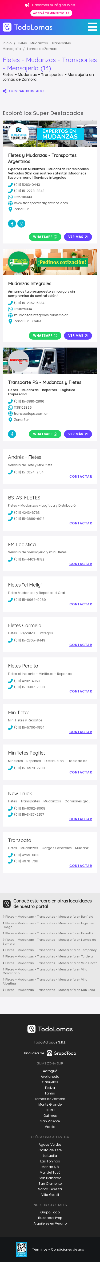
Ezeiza (50, 1087)
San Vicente (50, 1121)
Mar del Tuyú (50, 1172)
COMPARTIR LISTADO (23, 90)
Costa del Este (50, 1150)
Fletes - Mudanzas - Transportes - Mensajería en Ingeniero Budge (49, 925)
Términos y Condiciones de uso (58, 1249)
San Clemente (50, 1183)
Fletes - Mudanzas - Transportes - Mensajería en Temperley (50, 950)
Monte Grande (50, 1104)
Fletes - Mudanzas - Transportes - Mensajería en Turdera (48, 956)
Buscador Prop (50, 1218)
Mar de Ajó (50, 1167)
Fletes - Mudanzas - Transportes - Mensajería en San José (49, 990)
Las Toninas (50, 1161)
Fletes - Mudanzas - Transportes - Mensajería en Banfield (48, 916)
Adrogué (50, 1071)
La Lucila (50, 1155)
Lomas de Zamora (42, 48)
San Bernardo (50, 1178)
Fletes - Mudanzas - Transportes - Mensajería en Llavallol (48, 933)
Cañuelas (50, 1082)
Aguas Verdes (50, 1144)
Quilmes (50, 1115)
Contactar (80, 476)
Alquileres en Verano (50, 1223)
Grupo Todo (50, 1212)
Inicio (7, 43)
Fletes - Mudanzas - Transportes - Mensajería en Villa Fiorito (50, 963)
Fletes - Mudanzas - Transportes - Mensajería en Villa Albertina (45, 981)
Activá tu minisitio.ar (51, 13)
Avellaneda (50, 1076)
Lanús (50, 1093)
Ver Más (78, 236)
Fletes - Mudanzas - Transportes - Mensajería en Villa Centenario (45, 971)
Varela (50, 1126)
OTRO (50, 1110)
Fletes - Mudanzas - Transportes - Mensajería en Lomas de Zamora (49, 942)
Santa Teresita (50, 1189)
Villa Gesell (50, 1194)
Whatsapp (45, 236)
